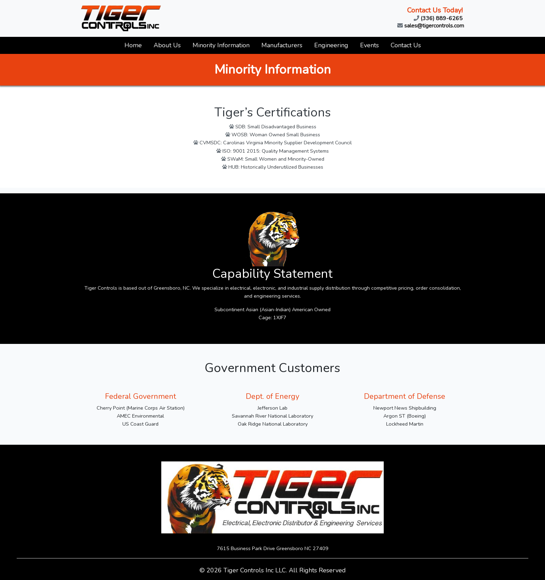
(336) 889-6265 (438, 18)
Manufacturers (281, 45)
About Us (167, 45)
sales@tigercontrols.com (430, 26)
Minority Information (221, 45)
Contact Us (406, 45)
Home (133, 45)
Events (369, 45)
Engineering (331, 45)
